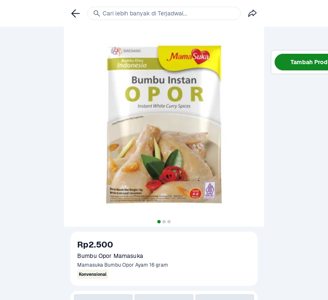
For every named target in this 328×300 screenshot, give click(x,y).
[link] (76, 13)
